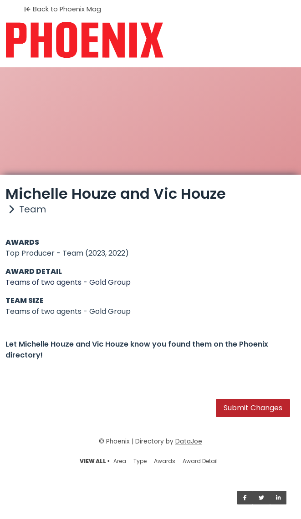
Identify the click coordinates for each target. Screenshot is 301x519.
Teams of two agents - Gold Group (68, 282)
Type (140, 461)
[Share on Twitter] (261, 497)
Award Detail (200, 461)
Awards (164, 461)
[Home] (150, 40)
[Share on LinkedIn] (278, 497)
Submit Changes (253, 408)
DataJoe (188, 441)
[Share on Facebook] (245, 497)
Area (119, 461)
